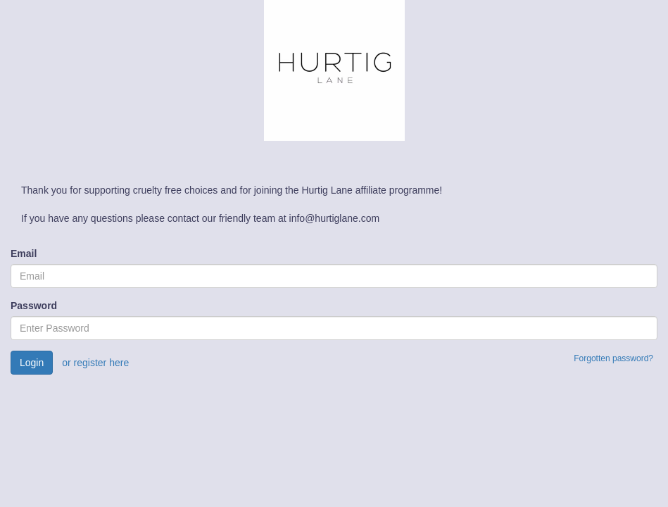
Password (34, 305)
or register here (95, 362)
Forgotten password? (613, 358)
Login (32, 362)
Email (24, 253)
